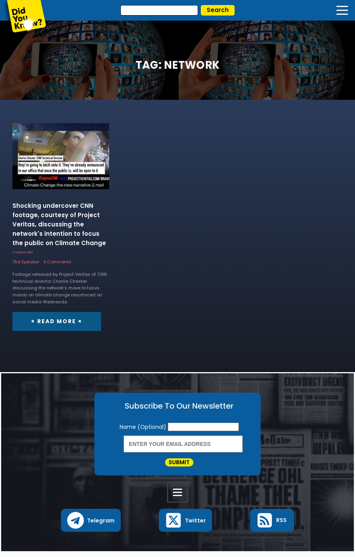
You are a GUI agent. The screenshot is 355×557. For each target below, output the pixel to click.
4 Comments (57, 262)
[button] (91, 524)
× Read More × (55, 321)
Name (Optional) (144, 427)
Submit (179, 464)
